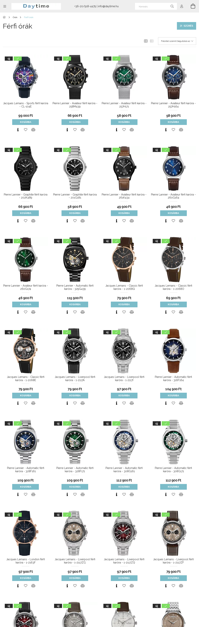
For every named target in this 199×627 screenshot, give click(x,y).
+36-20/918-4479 (85, 6)
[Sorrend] (177, 41)
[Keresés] (156, 6)
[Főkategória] (5, 17)
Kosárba (25, 122)
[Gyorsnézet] (18, 130)
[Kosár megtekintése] (190, 6)
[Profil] (181, 6)
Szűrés (188, 26)
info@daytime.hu (108, 6)
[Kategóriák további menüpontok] (5, 6)
